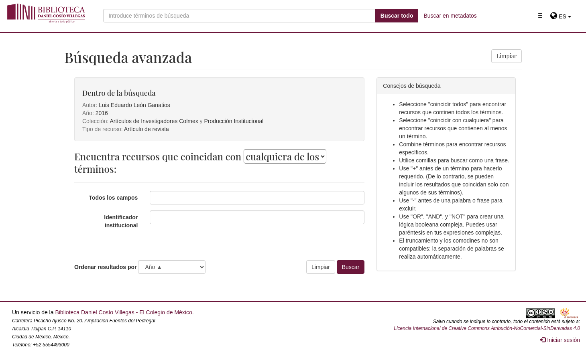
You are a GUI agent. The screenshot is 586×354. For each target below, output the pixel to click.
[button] (560, 16)
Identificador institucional (121, 221)
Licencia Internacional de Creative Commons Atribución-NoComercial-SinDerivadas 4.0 (487, 328)
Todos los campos (113, 197)
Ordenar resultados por (105, 267)
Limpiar (506, 56)
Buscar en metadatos (449, 15)
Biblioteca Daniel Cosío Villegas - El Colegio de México (123, 312)
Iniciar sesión (560, 340)
